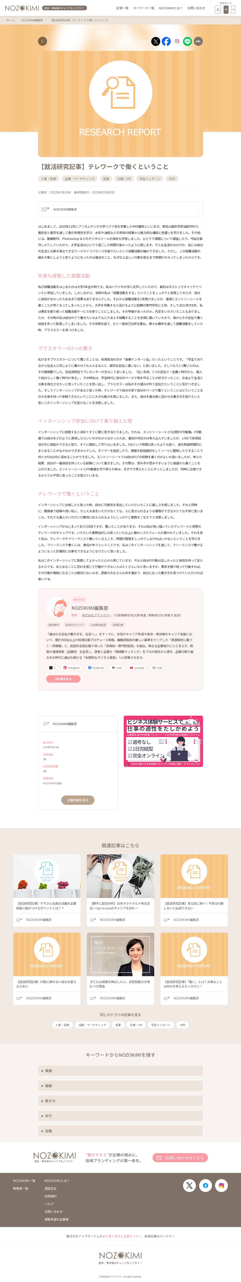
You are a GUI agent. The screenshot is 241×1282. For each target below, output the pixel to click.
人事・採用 (62, 1025)
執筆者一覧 (20, 1188)
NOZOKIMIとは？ (171, 8)
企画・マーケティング (92, 1025)
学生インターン (161, 1025)
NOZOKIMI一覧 (24, 1180)
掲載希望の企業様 (56, 1219)
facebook (96, 668)
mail (157, 668)
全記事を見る (63, 679)
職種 (48, 1085)
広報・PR (136, 1025)
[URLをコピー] (198, 41)
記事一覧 (122, 8)
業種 (48, 1070)
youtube (137, 668)
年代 (48, 1115)
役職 (48, 1130)
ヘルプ (48, 1203)
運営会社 (50, 1188)
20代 (183, 1025)
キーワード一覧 (143, 8)
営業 (118, 1025)
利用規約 (50, 1196)
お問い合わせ (196, 8)
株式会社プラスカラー (97, 615)
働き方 (50, 1100)
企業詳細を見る (77, 800)
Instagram (71, 668)
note (116, 668)
